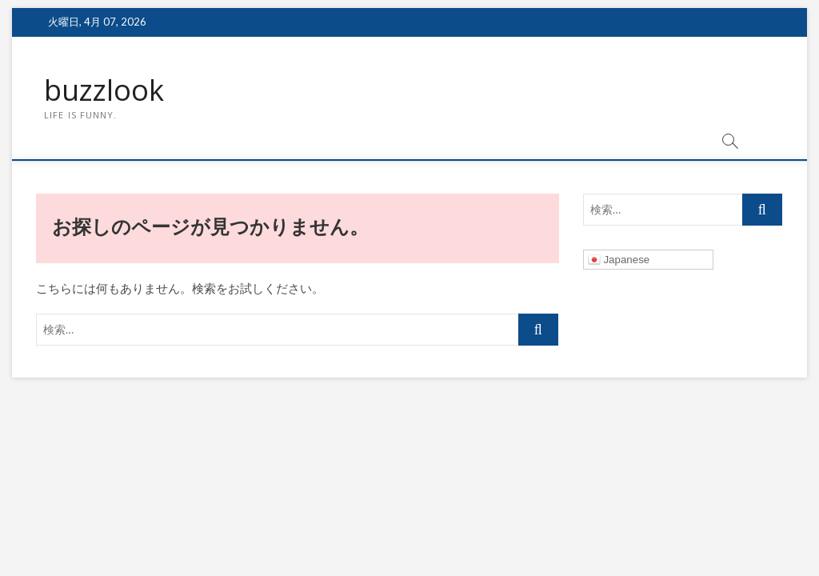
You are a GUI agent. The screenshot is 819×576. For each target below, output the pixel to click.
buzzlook (104, 90)
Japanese (619, 260)
